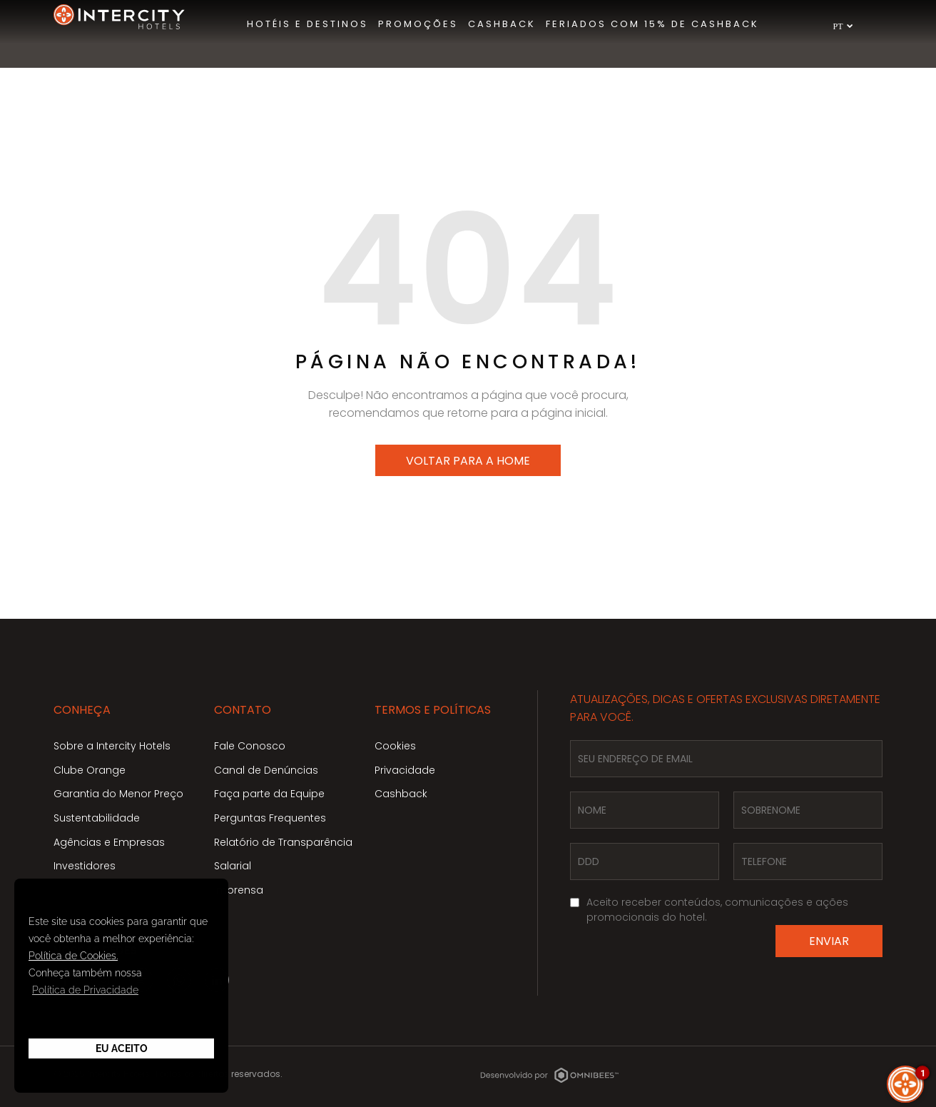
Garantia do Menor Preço (118, 794)
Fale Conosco (249, 746)
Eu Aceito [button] (122, 1048)
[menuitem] (307, 24)
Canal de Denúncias (266, 770)
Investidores (85, 866)
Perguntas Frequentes (270, 818)
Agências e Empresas (109, 842)
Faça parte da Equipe (269, 794)
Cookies (395, 746)
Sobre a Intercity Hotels (112, 746)
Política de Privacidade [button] (85, 990)
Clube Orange (90, 770)
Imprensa (238, 890)
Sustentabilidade (97, 818)
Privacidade (405, 770)
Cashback (401, 794)
